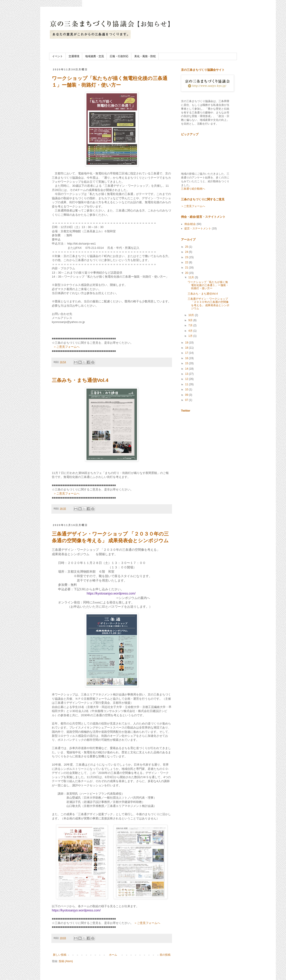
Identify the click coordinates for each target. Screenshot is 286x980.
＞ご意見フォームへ (66, 346)
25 (187, 246)
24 (187, 251)
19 (187, 342)
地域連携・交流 (94, 56)
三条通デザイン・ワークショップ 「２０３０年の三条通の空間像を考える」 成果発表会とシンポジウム (208, 303)
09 (187, 394)
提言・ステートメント (197, 228)
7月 (190, 325)
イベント (57, 56)
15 (187, 363)
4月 (190, 330)
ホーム (113, 954)
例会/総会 (190, 224)
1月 (190, 335)
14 (187, 368)
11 (187, 384)
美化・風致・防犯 (145, 56)
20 (187, 272)
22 (187, 262)
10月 (191, 315)
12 (187, 379)
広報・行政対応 (119, 56)
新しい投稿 (59, 954)
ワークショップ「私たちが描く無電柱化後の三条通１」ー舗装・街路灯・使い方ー (208, 285)
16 (187, 358)
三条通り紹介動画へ (193, 188)
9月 (190, 320)
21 (187, 267)
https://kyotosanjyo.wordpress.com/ (111, 593)
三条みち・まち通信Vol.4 (80, 380)
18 (187, 347)
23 (187, 257)
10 (187, 389)
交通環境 (74, 56)
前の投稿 (165, 954)
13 (187, 373)
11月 (191, 277)
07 (187, 400)
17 (187, 352)
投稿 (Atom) (66, 961)
